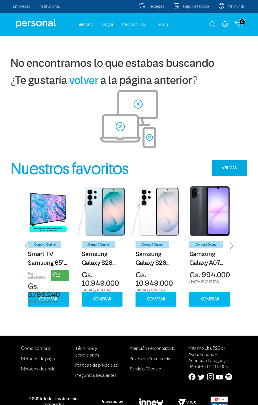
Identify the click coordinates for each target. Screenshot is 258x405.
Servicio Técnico (145, 369)
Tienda (161, 25)
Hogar (108, 25)
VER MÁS (229, 168)
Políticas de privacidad (96, 365)
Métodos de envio (38, 369)
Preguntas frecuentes (96, 376)
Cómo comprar (36, 349)
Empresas (21, 6)
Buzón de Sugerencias (151, 359)
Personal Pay (134, 25)
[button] (27, 245)
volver (83, 81)
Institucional (49, 6)
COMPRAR (48, 299)
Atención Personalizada (152, 349)
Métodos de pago (38, 359)
